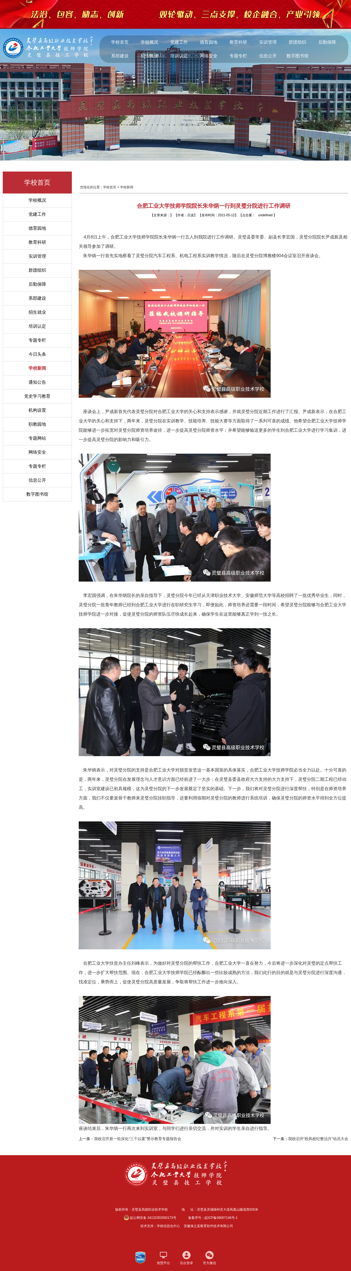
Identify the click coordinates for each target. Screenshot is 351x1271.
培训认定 (179, 56)
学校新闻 (37, 368)
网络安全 (208, 56)
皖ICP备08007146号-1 (221, 1218)
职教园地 (37, 424)
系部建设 (120, 56)
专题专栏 (238, 56)
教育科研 (238, 42)
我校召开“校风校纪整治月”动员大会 (318, 1139)
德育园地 (208, 42)
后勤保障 (327, 42)
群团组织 (297, 42)
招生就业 (149, 56)
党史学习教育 (37, 396)
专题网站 (37, 438)
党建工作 (179, 42)
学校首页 (120, 42)
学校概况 (149, 42)
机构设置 (37, 410)
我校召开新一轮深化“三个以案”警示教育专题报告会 (137, 1139)
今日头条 (37, 354)
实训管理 (268, 42)
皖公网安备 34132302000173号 (150, 1217)
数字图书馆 (297, 56)
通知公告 (37, 382)
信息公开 (268, 56)
